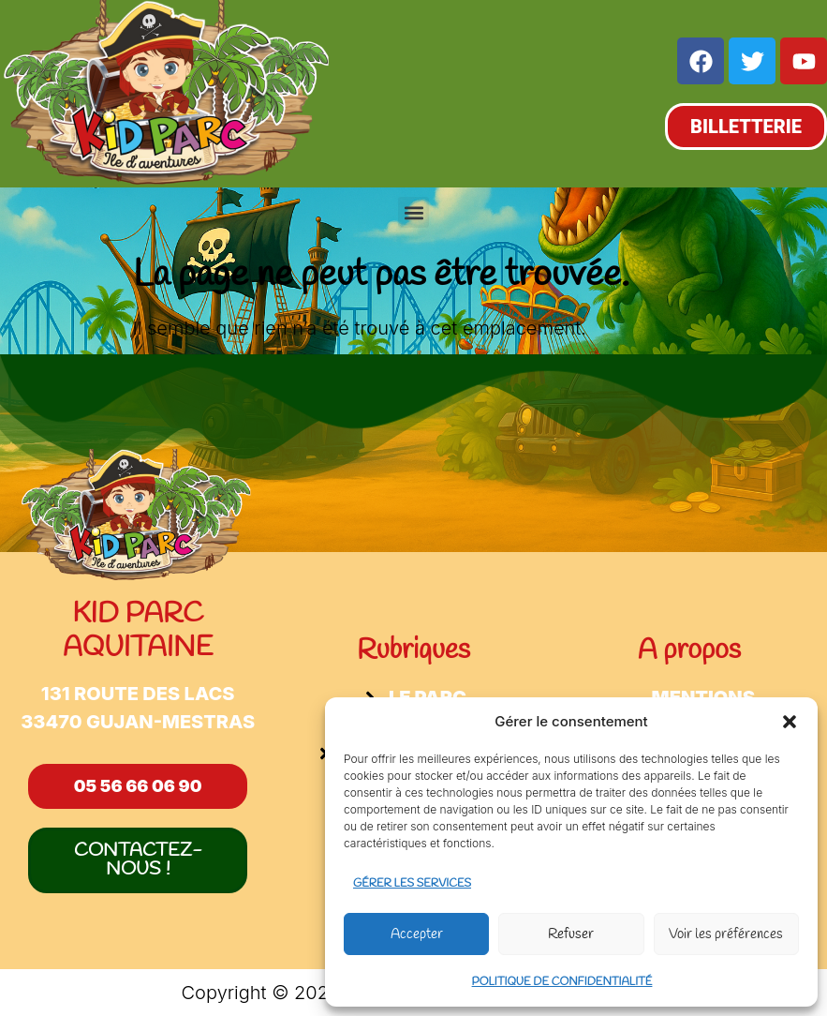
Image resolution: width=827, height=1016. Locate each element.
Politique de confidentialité (562, 982)
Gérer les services (412, 883)
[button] (789, 721)
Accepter (417, 934)
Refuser (571, 934)
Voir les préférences (726, 934)
